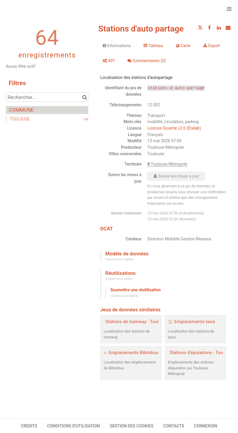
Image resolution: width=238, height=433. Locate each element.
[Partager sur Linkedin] (219, 28)
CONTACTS (173, 426)
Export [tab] (211, 45)
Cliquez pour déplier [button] (119, 259)
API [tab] (108, 60)
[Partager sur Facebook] (209, 28)
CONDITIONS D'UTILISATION (73, 426)
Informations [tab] (117, 45)
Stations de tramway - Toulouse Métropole (147, 321)
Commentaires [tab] (146, 60)
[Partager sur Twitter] (200, 28)
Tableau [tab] (153, 45)
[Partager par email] (228, 28)
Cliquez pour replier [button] (119, 279)
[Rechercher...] (47, 97)
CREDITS (29, 426)
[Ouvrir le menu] (229, 9)
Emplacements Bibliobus (133, 352)
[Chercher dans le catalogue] (84, 97)
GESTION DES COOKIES (132, 426)
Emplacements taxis (194, 321)
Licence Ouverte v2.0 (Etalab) (174, 128)
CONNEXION (205, 426)
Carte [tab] (183, 45)
